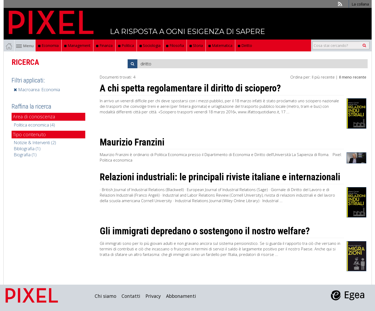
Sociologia (150, 45)
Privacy (153, 296)
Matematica (220, 45)
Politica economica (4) (34, 125)
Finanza (104, 45)
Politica (126, 45)
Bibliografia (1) (27, 149)
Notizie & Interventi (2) (35, 142)
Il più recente (323, 77)
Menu (25, 45)
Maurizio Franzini (132, 142)
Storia (196, 45)
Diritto (245, 45)
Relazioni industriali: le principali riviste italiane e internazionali (220, 177)
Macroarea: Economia (37, 90)
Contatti (131, 296)
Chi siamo (105, 296)
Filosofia (175, 45)
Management (77, 45)
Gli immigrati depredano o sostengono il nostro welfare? (205, 231)
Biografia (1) (25, 155)
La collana (360, 4)
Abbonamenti (181, 296)
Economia (48, 45)
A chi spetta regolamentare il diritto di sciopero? (190, 88)
